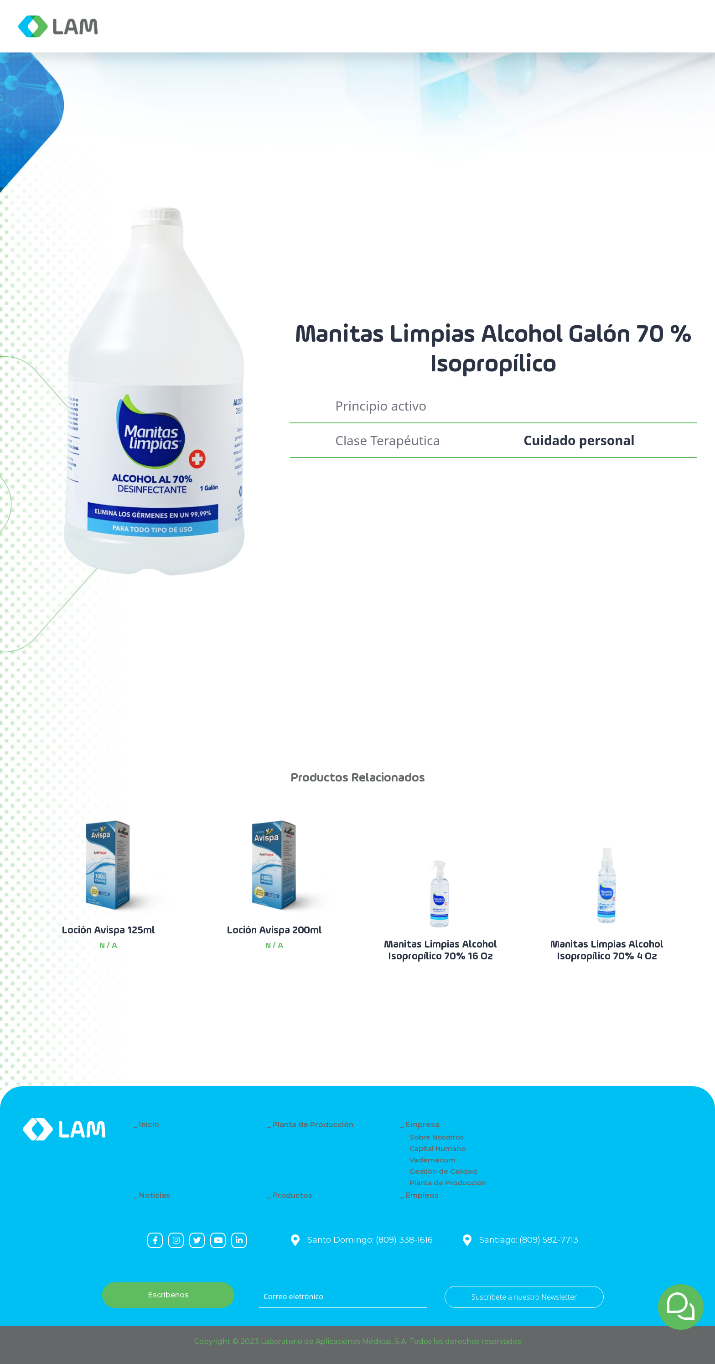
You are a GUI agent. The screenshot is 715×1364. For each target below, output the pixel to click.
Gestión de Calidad (443, 1171)
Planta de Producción (313, 1124)
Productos (292, 1195)
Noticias (154, 1195)
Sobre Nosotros (436, 1137)
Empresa (150, 26)
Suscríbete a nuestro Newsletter (524, 1297)
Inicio (149, 1124)
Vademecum (432, 1160)
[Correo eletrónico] (343, 1297)
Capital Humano (437, 1148)
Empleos (422, 1195)
